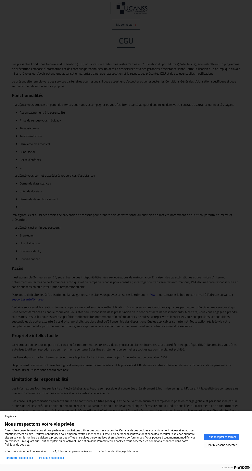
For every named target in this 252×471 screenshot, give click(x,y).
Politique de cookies (51, 457)
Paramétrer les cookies (19, 457)
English (11, 416)
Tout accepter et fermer (221, 437)
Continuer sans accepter (221, 445)
